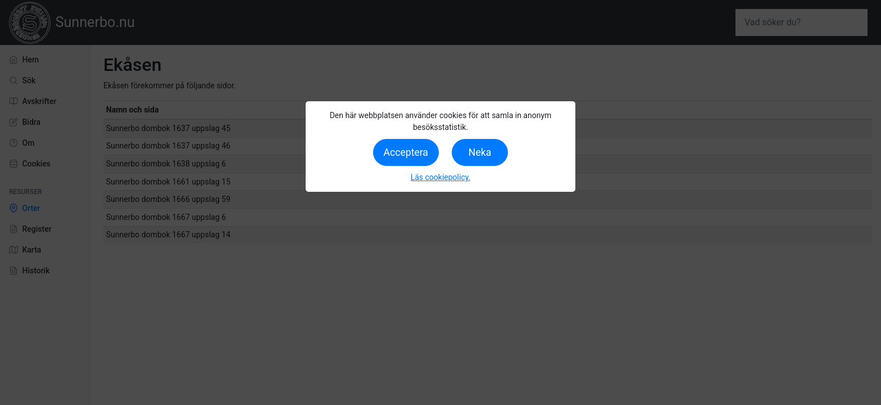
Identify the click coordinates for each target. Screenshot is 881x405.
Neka (480, 152)
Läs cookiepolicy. (441, 177)
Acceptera (406, 152)
